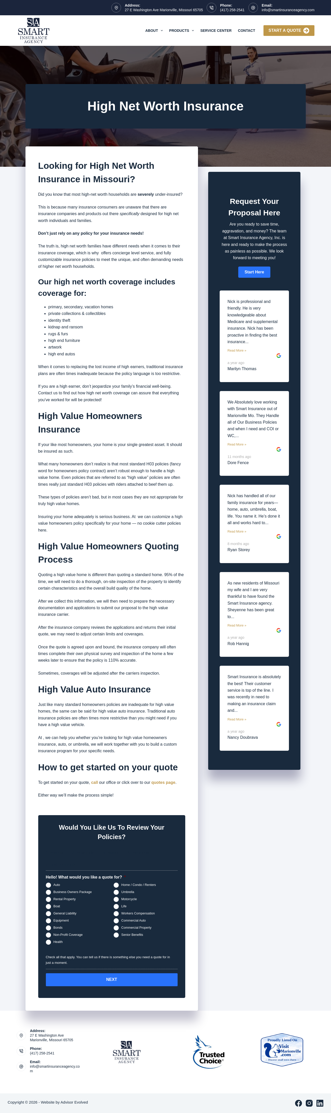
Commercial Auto (133, 920)
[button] (254, 272)
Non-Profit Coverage (68, 935)
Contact (246, 31)
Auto (57, 885)
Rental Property (65, 899)
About (155, 30)
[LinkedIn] (319, 1103)
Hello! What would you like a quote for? (86, 877)
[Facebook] (298, 1103)
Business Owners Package (73, 892)
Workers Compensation (138, 913)
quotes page (163, 782)
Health (58, 942)
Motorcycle (129, 899)
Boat (57, 906)
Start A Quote (289, 30)
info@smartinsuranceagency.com (288, 10)
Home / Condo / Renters (138, 885)
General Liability (65, 913)
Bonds (58, 927)
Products (182, 30)
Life (123, 906)
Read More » (237, 350)
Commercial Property (136, 927)
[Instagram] (309, 1103)
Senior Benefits (132, 935)
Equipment (61, 920)
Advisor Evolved (74, 1102)
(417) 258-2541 (232, 10)
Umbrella (127, 892)
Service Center (216, 31)
